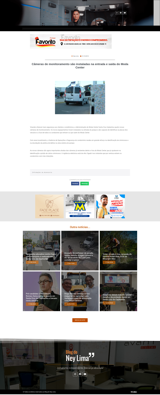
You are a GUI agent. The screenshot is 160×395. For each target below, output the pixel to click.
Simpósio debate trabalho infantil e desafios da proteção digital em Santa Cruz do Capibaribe (118, 297)
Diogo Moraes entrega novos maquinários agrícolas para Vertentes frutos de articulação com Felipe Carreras (77, 297)
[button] (75, 183)
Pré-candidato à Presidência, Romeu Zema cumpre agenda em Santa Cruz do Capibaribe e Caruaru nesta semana (41, 297)
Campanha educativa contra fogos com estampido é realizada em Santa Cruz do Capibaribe (41, 256)
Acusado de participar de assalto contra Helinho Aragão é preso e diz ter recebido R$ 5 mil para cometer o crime (78, 256)
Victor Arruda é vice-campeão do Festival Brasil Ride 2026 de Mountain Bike (117, 256)
